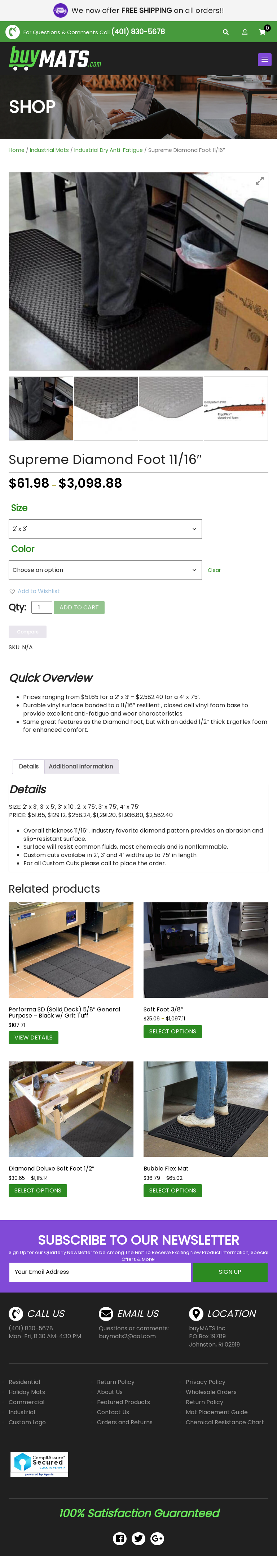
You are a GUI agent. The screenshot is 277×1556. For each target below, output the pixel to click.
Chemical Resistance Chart (225, 1422)
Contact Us (113, 1412)
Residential (24, 1382)
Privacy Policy (205, 1382)
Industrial (22, 1412)
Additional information (81, 766)
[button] (34, 591)
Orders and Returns (125, 1422)
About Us (110, 1392)
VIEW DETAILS (33, 1037)
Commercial (26, 1402)
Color (22, 549)
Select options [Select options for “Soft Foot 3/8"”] (172, 1031)
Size (19, 508)
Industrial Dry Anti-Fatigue (108, 150)
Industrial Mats (49, 150)
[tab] (29, 766)
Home (17, 150)
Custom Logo (27, 1422)
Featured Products (123, 1402)
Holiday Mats (27, 1392)
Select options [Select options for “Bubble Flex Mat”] (172, 1190)
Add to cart (79, 607)
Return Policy (116, 1382)
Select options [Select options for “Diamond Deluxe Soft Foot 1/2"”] (37, 1190)
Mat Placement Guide (217, 1412)
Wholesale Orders (211, 1392)
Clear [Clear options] (214, 570)
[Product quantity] (41, 607)
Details (29, 766)
